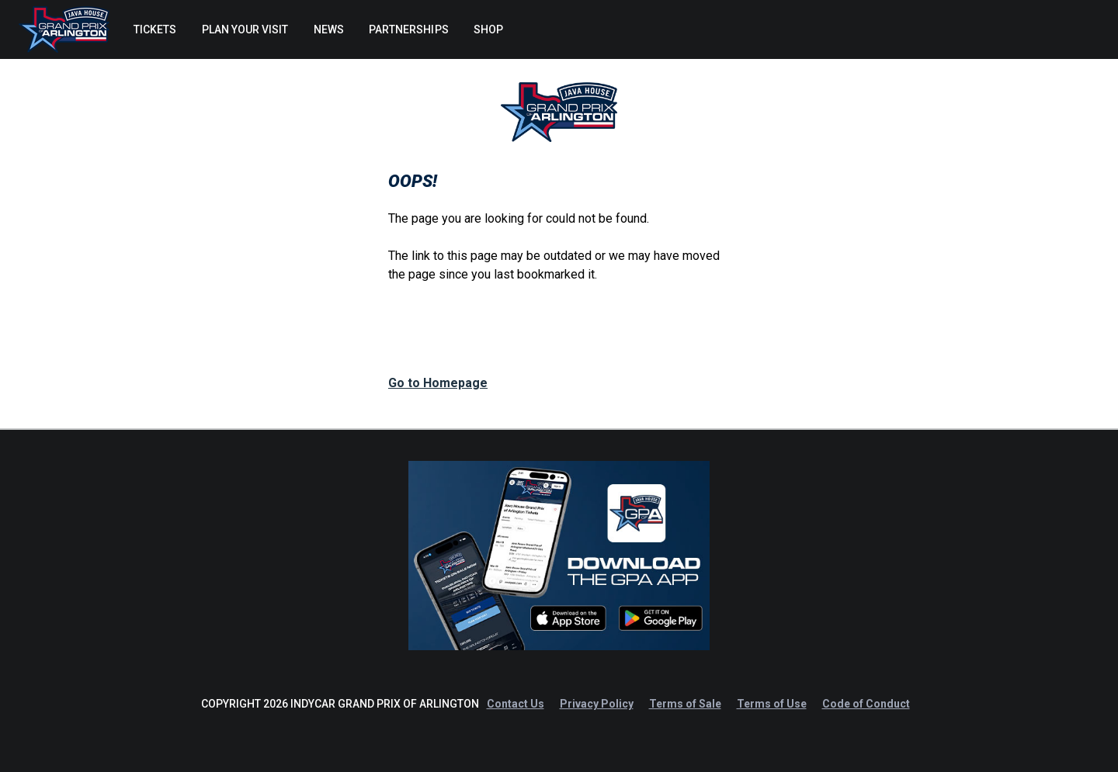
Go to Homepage (438, 383)
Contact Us (515, 704)
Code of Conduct (866, 704)
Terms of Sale (685, 704)
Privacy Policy (597, 704)
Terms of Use (772, 704)
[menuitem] (154, 29)
